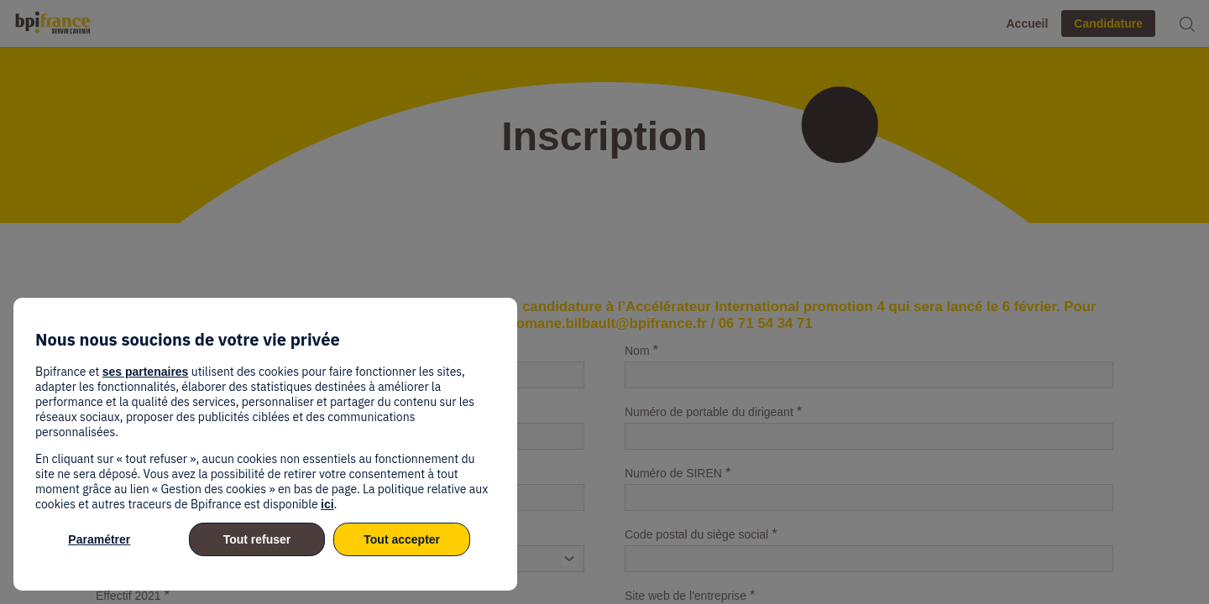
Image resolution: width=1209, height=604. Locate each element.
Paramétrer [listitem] (99, 539)
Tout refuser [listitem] (257, 539)
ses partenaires (145, 371)
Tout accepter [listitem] (402, 539)
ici (327, 504)
